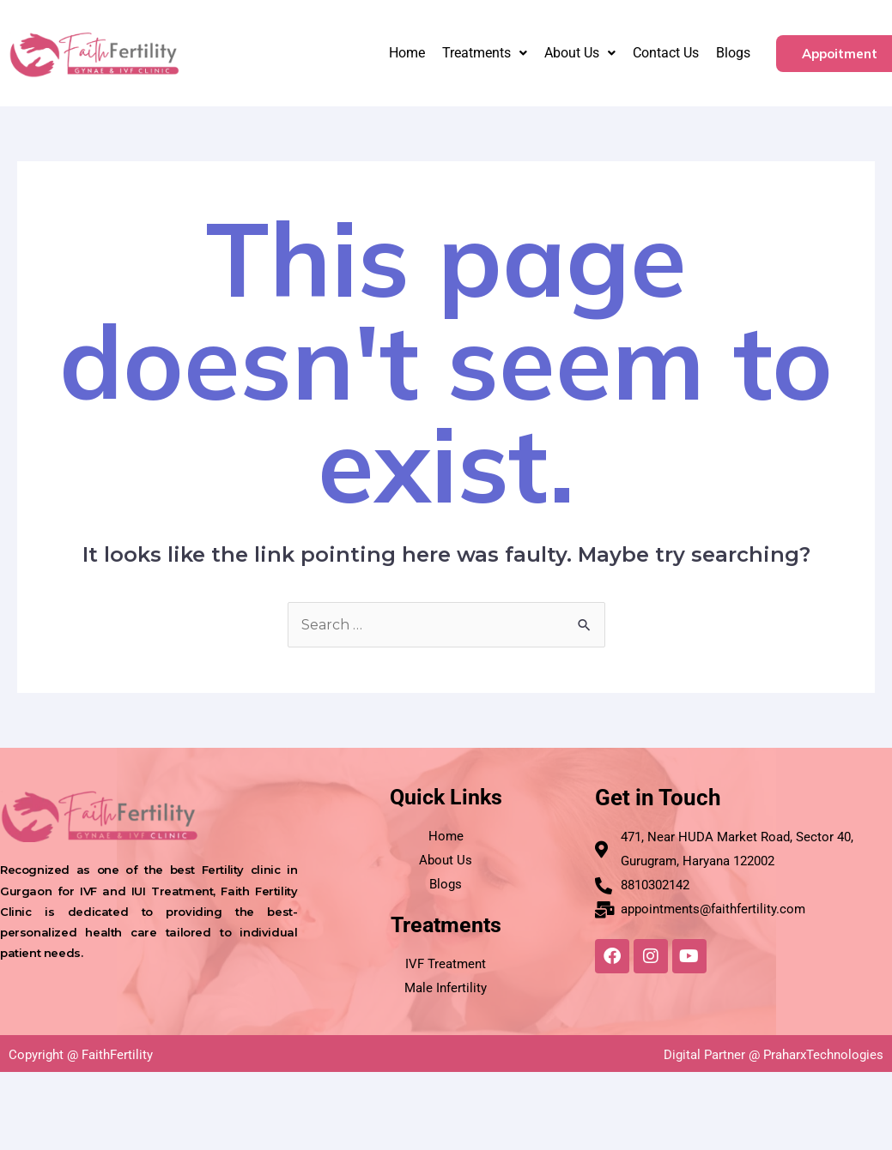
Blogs (733, 53)
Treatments (484, 53)
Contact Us (666, 53)
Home (407, 53)
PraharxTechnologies (823, 1055)
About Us (580, 53)
